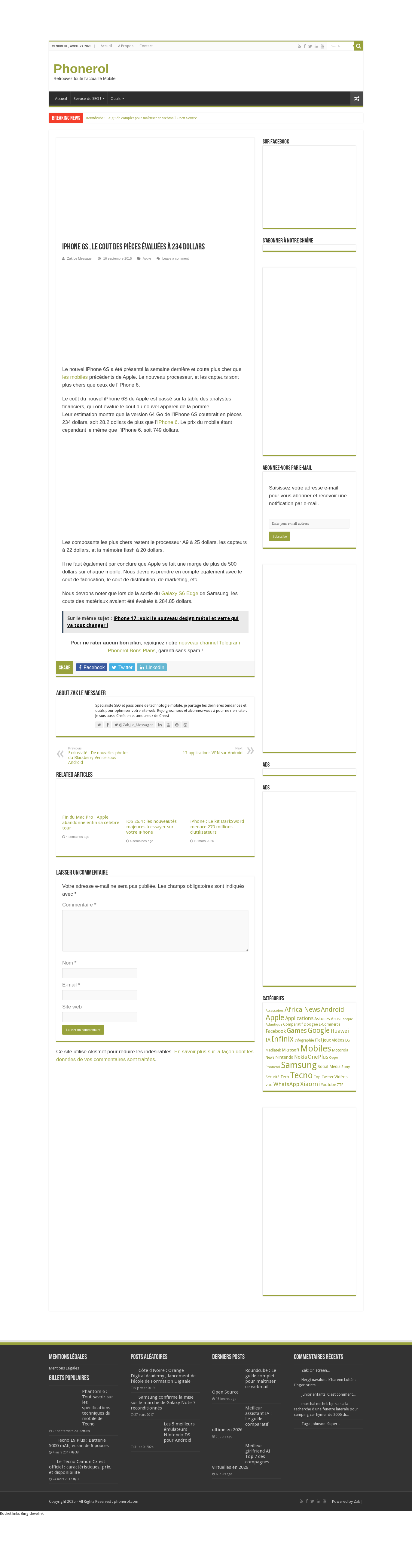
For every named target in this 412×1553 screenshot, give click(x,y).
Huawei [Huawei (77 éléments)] (340, 1031)
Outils (116, 98)
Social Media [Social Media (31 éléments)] (329, 1066)
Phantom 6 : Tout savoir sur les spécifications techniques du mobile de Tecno (97, 1408)
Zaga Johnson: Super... (320, 1424)
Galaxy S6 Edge (179, 593)
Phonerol (81, 68)
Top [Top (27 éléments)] (317, 1077)
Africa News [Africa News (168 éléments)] (302, 1009)
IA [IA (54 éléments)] (268, 1040)
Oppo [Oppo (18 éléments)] (333, 1058)
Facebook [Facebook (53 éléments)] (276, 1031)
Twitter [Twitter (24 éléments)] (328, 1077)
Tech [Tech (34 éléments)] (284, 1076)
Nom (69, 963)
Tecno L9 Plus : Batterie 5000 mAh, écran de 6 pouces (79, 1442)
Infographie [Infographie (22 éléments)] (304, 1040)
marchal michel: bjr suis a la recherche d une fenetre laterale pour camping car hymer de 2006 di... (326, 1409)
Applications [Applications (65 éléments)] (299, 1018)
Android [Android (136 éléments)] (332, 1009)
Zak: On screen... (315, 1370)
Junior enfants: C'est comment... (328, 1394)
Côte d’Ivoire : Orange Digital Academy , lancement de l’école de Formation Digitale (163, 1376)
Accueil (106, 46)
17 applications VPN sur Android (212, 750)
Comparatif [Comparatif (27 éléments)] (293, 1024)
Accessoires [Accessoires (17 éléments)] (275, 1011)
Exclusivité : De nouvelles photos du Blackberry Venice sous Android (99, 755)
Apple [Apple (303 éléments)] (275, 1017)
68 (88, 1431)
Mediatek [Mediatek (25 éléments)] (273, 1050)
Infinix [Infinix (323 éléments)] (282, 1038)
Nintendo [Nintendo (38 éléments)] (284, 1057)
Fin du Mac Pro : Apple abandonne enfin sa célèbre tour (90, 822)
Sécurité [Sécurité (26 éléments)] (272, 1077)
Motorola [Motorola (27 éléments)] (340, 1050)
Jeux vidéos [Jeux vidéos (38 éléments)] (333, 1039)
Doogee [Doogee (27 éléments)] (311, 1024)
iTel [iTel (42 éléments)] (318, 1040)
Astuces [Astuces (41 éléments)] (322, 1018)
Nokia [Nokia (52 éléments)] (300, 1057)
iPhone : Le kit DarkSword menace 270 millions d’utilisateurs (217, 827)
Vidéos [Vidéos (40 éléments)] (341, 1076)
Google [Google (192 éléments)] (319, 1030)
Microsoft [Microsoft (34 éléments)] (290, 1050)
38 (77, 1452)
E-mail (71, 985)
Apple (147, 258)
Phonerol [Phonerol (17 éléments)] (273, 1067)
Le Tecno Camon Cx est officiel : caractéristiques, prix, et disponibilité (80, 1467)
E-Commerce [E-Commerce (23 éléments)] (329, 1024)
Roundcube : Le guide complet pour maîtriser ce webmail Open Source (141, 118)
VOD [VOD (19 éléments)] (269, 1085)
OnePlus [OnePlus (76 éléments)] (318, 1057)
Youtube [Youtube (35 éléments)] (328, 1084)
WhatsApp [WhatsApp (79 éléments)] (286, 1084)
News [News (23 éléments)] (270, 1057)
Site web (72, 1007)
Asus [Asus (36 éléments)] (335, 1018)
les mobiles (75, 377)
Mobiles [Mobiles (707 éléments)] (315, 1048)
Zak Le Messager (80, 258)
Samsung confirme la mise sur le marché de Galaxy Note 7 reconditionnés (163, 1402)
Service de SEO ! (87, 98)
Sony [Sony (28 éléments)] (345, 1066)
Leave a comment (175, 258)
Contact (146, 46)
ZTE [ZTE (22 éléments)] (340, 1085)
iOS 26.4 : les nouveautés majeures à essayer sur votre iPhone (151, 827)
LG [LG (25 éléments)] (347, 1040)
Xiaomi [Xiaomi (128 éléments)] (310, 1084)
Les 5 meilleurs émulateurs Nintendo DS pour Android (179, 1432)
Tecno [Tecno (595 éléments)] (301, 1075)
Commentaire (79, 905)
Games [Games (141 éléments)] (297, 1030)
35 (79, 1479)
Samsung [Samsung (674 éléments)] (299, 1065)
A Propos (125, 46)
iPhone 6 (167, 422)
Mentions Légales (64, 1368)
